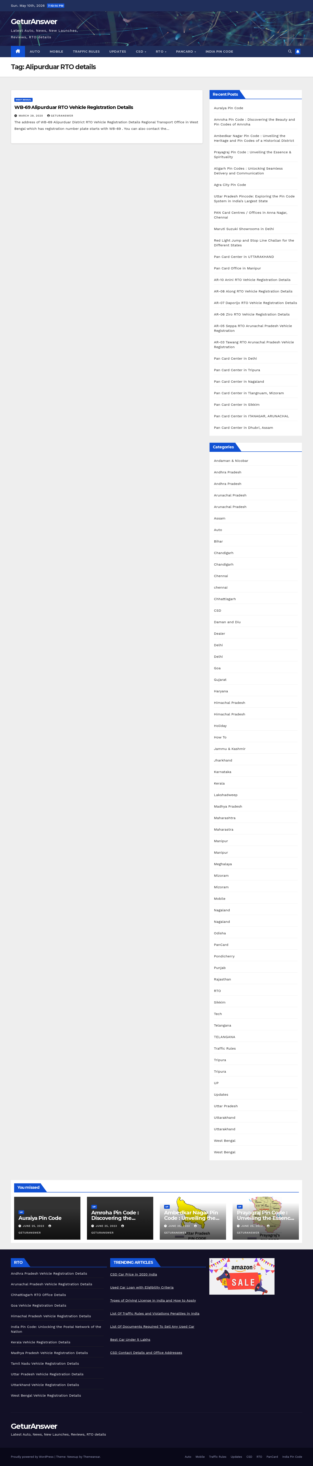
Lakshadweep (226, 795)
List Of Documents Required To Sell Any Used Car (152, 1326)
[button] (290, 51)
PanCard (185, 51)
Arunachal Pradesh (230, 495)
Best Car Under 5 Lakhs (130, 1339)
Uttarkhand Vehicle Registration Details (45, 1385)
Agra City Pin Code (230, 185)
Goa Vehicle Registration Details (38, 1305)
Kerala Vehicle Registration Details (40, 1342)
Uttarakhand (224, 1117)
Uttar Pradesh (226, 1106)
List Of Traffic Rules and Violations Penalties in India (155, 1313)
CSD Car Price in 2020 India (133, 1274)
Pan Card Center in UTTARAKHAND (244, 257)
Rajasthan (222, 979)
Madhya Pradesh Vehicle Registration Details (49, 1353)
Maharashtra (224, 818)
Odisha (220, 933)
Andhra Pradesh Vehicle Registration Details (49, 1273)
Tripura (220, 1060)
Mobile (56, 51)
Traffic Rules (86, 51)
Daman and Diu (227, 622)
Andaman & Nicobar (231, 461)
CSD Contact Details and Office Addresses (146, 1353)
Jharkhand (223, 760)
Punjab (220, 968)
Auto (35, 51)
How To (220, 737)
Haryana (221, 691)
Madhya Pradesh (228, 806)
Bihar (218, 541)
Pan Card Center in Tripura (237, 370)
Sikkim (219, 1002)
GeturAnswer (34, 21)
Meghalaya (223, 864)
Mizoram (221, 875)
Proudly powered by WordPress (33, 1456)
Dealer (219, 633)
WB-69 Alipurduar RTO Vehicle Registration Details (73, 107)
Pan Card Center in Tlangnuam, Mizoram (249, 393)
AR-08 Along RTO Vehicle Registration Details (253, 291)
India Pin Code (219, 51)
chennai (221, 587)
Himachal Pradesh (229, 703)
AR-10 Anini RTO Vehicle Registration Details (252, 280)
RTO (160, 51)
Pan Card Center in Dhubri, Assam (243, 428)
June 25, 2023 (34, 1225)
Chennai (221, 576)
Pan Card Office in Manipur (237, 268)
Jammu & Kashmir (230, 749)
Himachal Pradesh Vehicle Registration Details (51, 1316)
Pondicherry (224, 956)
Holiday (220, 726)
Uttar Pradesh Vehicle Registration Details (47, 1374)
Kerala (219, 783)
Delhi (218, 645)
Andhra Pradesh (227, 472)
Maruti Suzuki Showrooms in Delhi (244, 229)
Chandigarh (223, 553)
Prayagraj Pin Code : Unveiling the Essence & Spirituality (265, 1218)
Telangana (222, 1025)
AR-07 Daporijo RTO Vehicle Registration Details (255, 303)
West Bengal (23, 100)
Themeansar (91, 1456)
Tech (218, 1014)
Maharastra (223, 829)
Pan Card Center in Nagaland (239, 381)
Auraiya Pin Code (228, 108)
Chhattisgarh (225, 599)
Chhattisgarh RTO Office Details (38, 1295)
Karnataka (222, 772)
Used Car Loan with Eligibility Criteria (142, 1287)
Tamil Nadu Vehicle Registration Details (45, 1363)
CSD (140, 51)
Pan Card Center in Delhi (235, 358)
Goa (217, 668)
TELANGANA (224, 1037)
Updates (117, 51)
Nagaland (222, 910)
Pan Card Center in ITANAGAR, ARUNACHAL (251, 416)
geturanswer (60, 115)
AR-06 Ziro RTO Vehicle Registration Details (252, 314)
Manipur (221, 841)
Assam (219, 518)
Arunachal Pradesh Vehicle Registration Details (51, 1284)
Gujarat (220, 680)
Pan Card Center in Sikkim (237, 404)
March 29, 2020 (31, 115)
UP (216, 1083)
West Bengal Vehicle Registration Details (46, 1395)
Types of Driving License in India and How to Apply (153, 1300)
